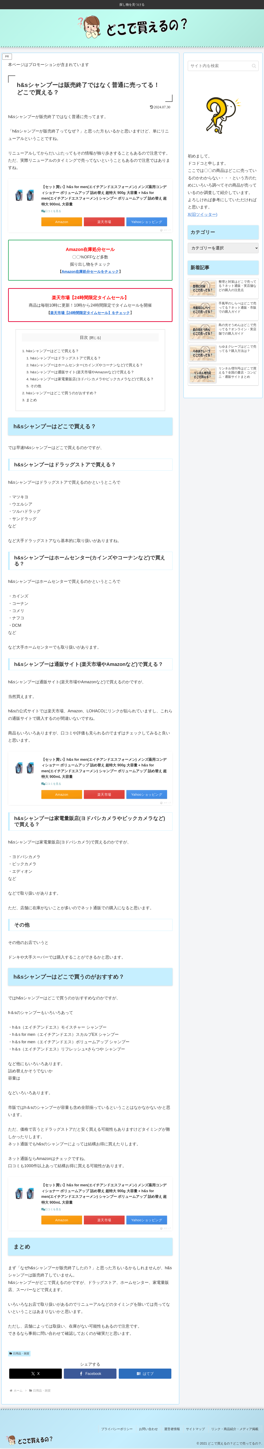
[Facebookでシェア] (90, 1376)
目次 (84, 337)
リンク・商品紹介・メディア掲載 (236, 1430)
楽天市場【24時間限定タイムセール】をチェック (90, 313)
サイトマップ (198, 1430)
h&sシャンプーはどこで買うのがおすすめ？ (61, 395)
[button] (254, 65)
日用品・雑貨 (19, 1356)
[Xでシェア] (35, 1376)
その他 (35, 388)
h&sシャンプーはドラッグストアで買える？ (65, 359)
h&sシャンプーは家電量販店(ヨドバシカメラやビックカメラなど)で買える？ (92, 380)
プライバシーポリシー (124, 1430)
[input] (223, 66)
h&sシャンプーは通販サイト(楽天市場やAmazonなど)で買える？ (82, 373)
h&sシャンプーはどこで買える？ (52, 351)
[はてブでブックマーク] (145, 1376)
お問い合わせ (154, 1430)
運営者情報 (176, 1430)
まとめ (31, 402)
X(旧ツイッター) (202, 214)
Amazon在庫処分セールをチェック (90, 271)
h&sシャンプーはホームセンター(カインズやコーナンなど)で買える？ (86, 366)
